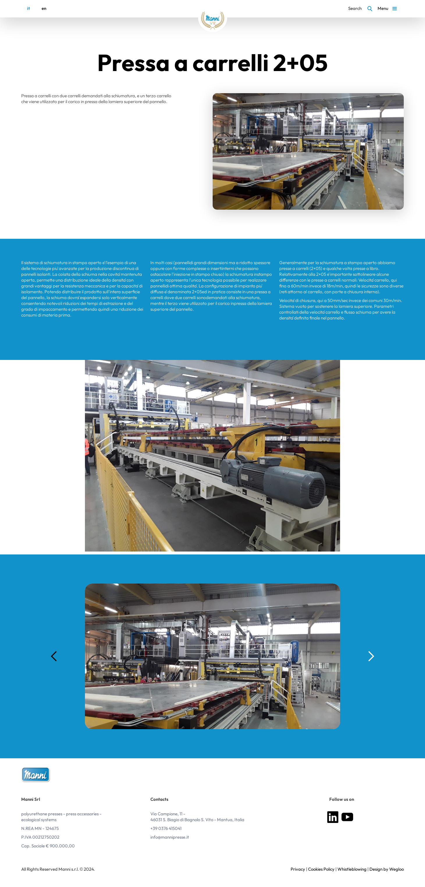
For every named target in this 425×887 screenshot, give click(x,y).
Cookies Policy (321, 869)
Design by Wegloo (386, 869)
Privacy (298, 869)
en (44, 8)
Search (355, 8)
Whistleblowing (352, 869)
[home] (212, 17)
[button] (388, 8)
